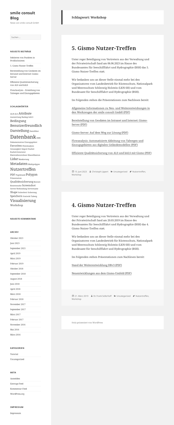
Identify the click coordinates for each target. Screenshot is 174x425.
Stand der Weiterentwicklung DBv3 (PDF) (97, 265)
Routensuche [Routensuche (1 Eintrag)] (16, 185)
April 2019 (15, 253)
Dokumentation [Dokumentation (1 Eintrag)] (17, 142)
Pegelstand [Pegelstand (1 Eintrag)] (20, 175)
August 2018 (16, 278)
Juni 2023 (15, 243)
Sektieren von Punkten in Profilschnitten (22, 59)
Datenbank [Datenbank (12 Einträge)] (23, 136)
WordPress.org (17, 393)
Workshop (76, 174)
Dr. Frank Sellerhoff (102, 296)
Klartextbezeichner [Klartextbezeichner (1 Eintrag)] (18, 155)
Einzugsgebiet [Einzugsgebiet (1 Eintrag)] (30, 142)
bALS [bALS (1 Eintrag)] (31, 117)
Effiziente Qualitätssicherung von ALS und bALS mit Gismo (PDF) (111, 153)
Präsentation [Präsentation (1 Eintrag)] (16, 178)
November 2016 (17, 324)
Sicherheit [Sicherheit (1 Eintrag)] (22, 192)
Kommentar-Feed (18, 388)
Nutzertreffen (138, 171)
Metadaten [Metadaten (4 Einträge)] (19, 163)
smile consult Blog (22, 15)
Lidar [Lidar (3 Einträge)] (14, 159)
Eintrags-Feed (16, 383)
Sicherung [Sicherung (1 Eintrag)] (32, 192)
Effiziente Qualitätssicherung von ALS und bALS (24, 84)
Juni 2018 (15, 283)
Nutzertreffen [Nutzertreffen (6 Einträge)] (23, 169)
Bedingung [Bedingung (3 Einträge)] (18, 121)
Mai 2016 (14, 329)
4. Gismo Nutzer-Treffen (104, 205)
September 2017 (18, 309)
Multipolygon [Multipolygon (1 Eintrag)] (34, 164)
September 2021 (18, 248)
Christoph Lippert (100, 171)
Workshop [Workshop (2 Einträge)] (16, 205)
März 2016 (15, 334)
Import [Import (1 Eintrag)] (25, 149)
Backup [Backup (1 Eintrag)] (25, 117)
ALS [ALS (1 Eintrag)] (16, 114)
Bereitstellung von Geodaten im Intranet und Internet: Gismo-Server (25, 73)
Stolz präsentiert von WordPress (87, 322)
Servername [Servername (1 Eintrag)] (33, 188)
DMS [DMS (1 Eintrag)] (39, 138)
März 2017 (15, 314)
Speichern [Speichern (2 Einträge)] (16, 196)
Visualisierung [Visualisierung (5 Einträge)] (23, 200)
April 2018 (15, 289)
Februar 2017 (16, 319)
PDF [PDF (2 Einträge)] (12, 174)
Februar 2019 (16, 263)
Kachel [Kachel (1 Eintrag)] (31, 149)
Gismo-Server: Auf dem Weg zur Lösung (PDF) (100, 132)
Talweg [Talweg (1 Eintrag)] (34, 196)
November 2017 (17, 304)
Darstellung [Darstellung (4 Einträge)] (19, 130)
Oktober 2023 (16, 238)
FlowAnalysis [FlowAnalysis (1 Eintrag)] (28, 146)
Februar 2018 (16, 299)
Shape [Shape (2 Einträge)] (14, 192)
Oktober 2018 (16, 268)
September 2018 (18, 273)
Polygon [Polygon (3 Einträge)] (32, 174)
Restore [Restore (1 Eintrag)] (37, 182)
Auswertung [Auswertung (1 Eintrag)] (15, 117)
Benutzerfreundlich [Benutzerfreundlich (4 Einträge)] (26, 125)
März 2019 (15, 258)
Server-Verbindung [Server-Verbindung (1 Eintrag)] (18, 188)
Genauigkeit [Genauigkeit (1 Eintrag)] (15, 149)
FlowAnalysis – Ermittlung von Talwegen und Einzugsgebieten (25, 92)
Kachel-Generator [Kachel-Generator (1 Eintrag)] (18, 152)
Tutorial (14, 354)
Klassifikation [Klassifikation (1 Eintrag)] (34, 155)
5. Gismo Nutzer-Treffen (21, 65)
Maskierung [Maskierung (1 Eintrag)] (24, 159)
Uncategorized (17, 359)
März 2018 (15, 294)
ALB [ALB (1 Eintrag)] (12, 114)
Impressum (15, 413)
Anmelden (15, 378)
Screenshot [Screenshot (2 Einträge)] (29, 185)
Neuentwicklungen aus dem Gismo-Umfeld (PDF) (102, 273)
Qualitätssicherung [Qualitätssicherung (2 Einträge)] (21, 181)
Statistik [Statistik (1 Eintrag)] (26, 196)
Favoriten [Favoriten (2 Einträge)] (16, 145)
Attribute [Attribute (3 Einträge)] (25, 113)
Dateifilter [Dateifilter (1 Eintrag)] (34, 131)
